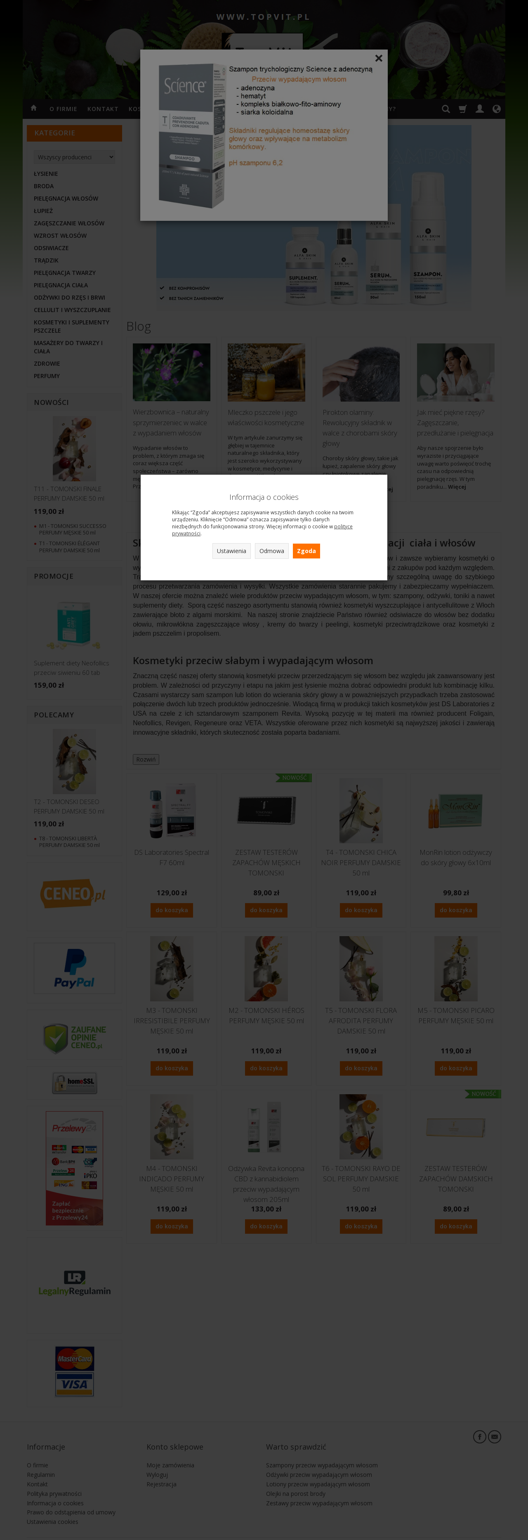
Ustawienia (231, 551)
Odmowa (271, 551)
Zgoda (306, 551)
